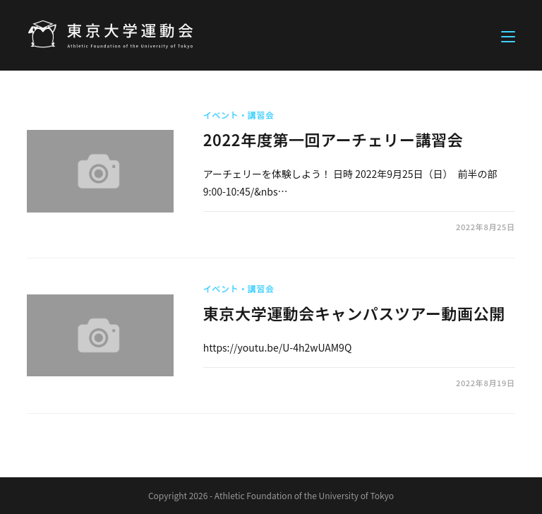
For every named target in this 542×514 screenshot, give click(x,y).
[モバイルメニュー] (508, 35)
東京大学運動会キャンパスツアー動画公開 (354, 312)
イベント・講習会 (239, 115)
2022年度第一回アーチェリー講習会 (333, 139)
